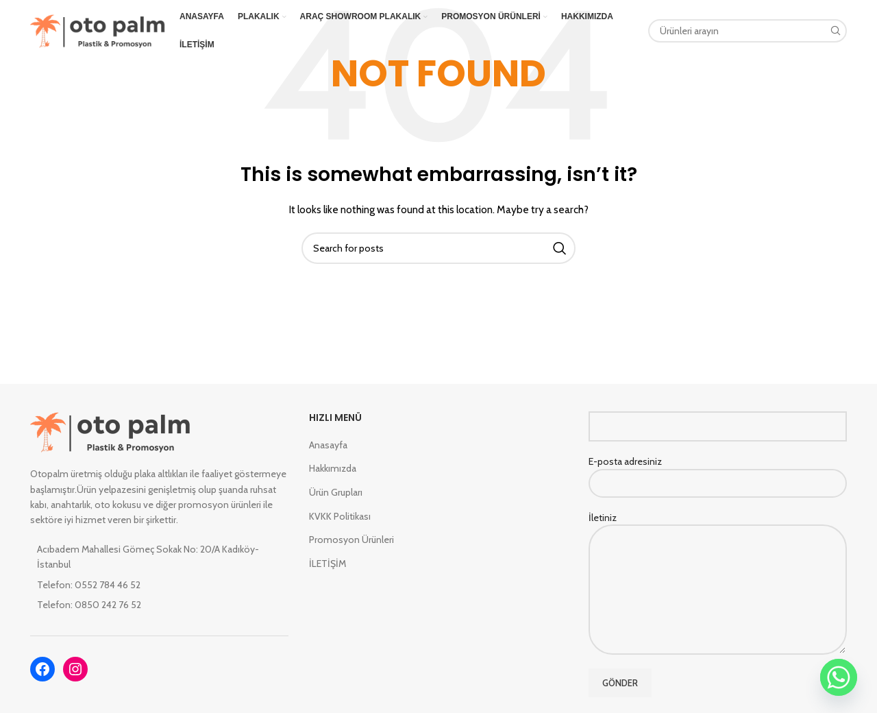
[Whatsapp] (838, 677)
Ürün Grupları (335, 492)
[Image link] (110, 431)
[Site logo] (98, 29)
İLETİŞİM (327, 563)
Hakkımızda (332, 468)
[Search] (747, 31)
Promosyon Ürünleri (351, 539)
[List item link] (159, 584)
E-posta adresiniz (718, 471)
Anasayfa (328, 445)
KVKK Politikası (340, 516)
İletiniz (718, 553)
